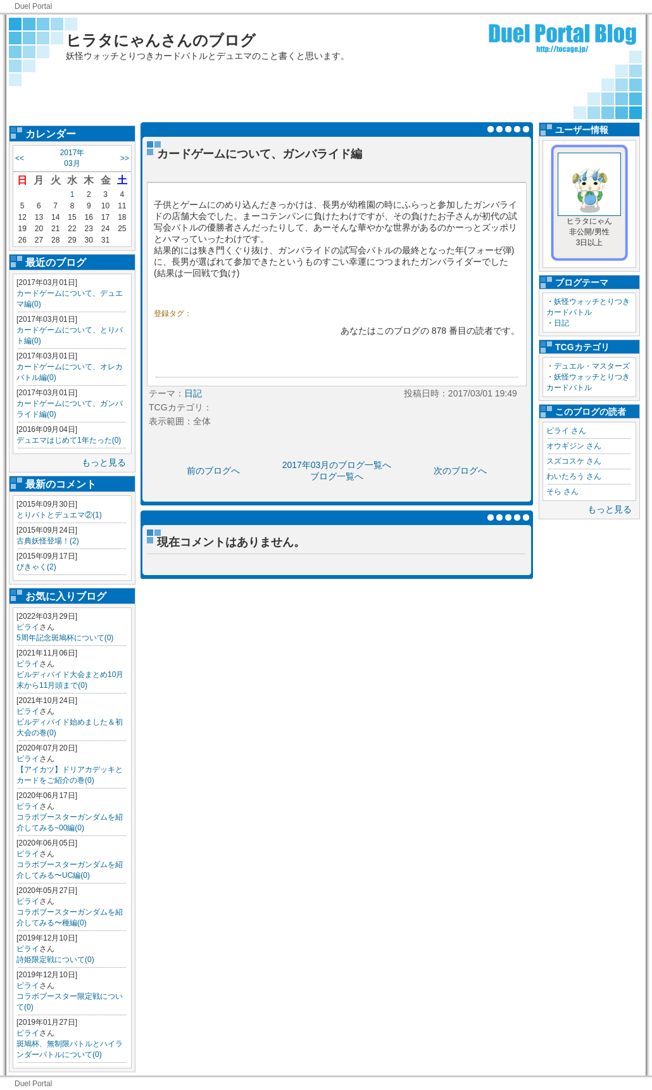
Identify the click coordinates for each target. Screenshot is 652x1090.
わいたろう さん (573, 476)
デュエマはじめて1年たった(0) (68, 440)
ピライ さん (566, 430)
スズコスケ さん (573, 461)
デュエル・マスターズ (592, 366)
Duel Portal (33, 6)
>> (124, 158)
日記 (561, 323)
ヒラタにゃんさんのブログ (161, 40)
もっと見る (104, 462)
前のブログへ (213, 471)
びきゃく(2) (36, 566)
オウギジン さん (573, 445)
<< (19, 158)
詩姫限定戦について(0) (55, 959)
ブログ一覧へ (336, 476)
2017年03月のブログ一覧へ (337, 465)
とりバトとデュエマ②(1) (59, 514)
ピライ (27, 627)
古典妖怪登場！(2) (47, 540)
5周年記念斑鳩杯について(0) (64, 637)
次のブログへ (460, 471)
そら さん (562, 491)
